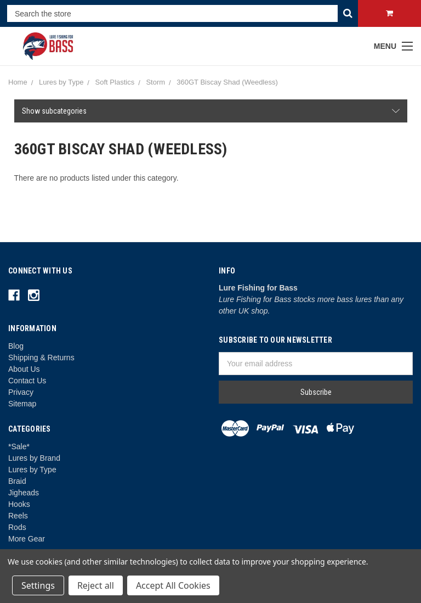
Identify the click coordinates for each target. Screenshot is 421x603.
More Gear (26, 538)
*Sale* (19, 446)
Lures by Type (32, 469)
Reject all (95, 585)
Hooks (19, 504)
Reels (18, 515)
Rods (17, 527)
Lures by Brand (34, 458)
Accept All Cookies (173, 585)
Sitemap (22, 403)
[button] (210, 110)
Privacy (20, 392)
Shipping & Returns (41, 357)
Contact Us (27, 380)
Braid (17, 481)
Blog (16, 346)
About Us (24, 369)
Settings (38, 585)
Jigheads (23, 492)
